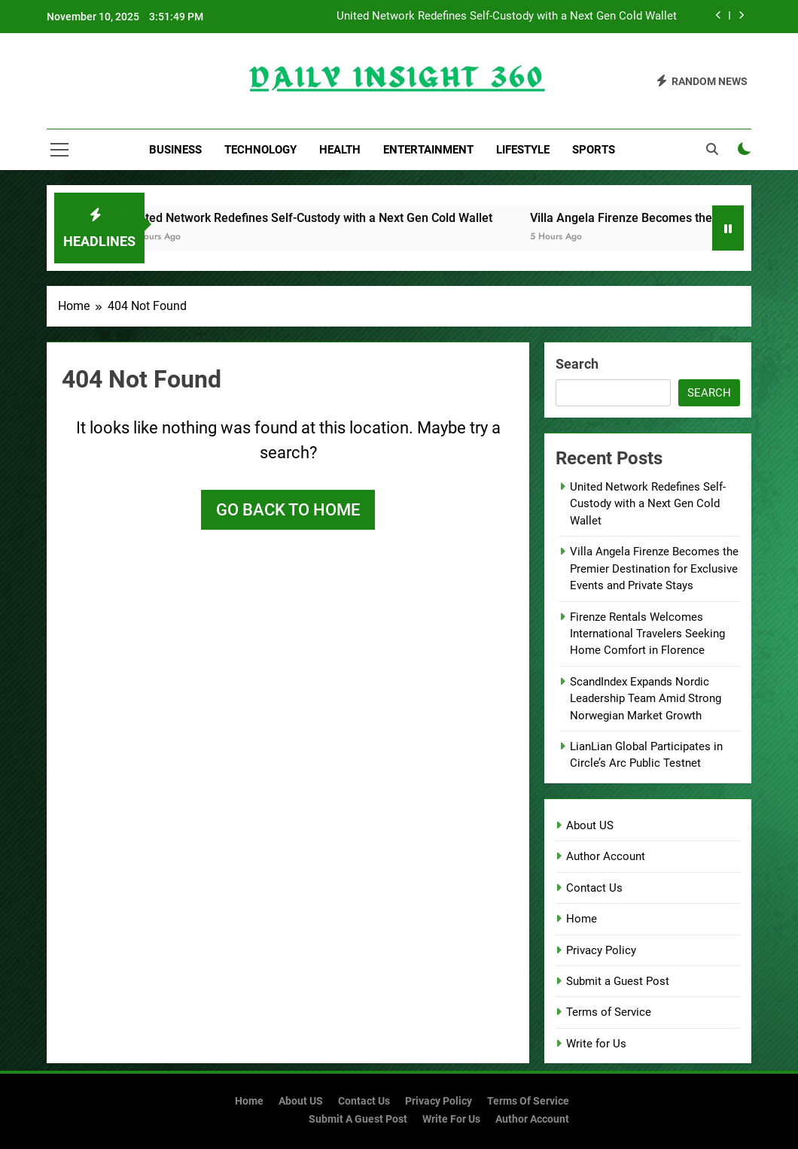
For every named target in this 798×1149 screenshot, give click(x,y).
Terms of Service (608, 1012)
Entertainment (428, 150)
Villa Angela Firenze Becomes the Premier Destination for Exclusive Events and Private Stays (654, 568)
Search (577, 364)
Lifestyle (523, 150)
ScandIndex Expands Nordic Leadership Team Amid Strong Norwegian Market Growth (645, 698)
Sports (593, 150)
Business (175, 150)
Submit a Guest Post (617, 981)
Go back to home (288, 509)
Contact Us (594, 888)
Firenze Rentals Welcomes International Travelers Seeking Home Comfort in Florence (647, 634)
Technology (260, 150)
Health (340, 150)
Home (581, 919)
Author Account (605, 856)
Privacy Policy (601, 950)
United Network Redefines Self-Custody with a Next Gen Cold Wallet (507, 17)
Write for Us (596, 1043)
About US (590, 825)
